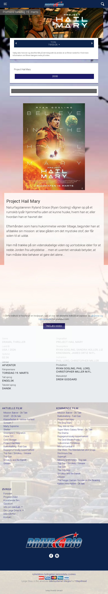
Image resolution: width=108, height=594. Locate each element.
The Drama (63, 433)
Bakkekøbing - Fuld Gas (15, 446)
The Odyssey (64, 470)
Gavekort (8, 503)
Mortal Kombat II (66, 446)
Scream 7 (8, 423)
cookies (72, 574)
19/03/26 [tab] (54, 43)
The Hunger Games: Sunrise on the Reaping (79, 480)
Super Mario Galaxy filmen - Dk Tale (75, 429)
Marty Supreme (11, 426)
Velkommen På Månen (69, 443)
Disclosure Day (65, 453)
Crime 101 (9, 436)
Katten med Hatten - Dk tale (71, 483)
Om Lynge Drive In (13, 510)
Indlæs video (54, 326)
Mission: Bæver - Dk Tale (15, 412)
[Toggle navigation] (5, 3)
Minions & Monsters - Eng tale (72, 460)
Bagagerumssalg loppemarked (19, 450)
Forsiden (8, 493)
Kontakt (7, 517)
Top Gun (8, 456)
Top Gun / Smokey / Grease (17, 453)
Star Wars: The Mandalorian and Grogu (76, 450)
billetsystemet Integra (60, 581)
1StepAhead (80, 581)
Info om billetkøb (12, 507)
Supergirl (62, 456)
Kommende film (11, 500)
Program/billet (11, 497)
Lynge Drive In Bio (54, 4)
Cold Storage (10, 439)
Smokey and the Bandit (15, 460)
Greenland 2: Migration (14, 433)
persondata (61, 574)
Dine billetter (9, 514)
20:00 (55, 76)
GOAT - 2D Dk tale (12, 416)
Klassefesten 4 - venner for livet (19, 419)
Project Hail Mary (12, 443)
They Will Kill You (66, 426)
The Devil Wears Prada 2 (70, 439)
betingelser (49, 574)
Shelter (7, 429)
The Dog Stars (65, 423)
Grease (7, 463)
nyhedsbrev (38, 574)
